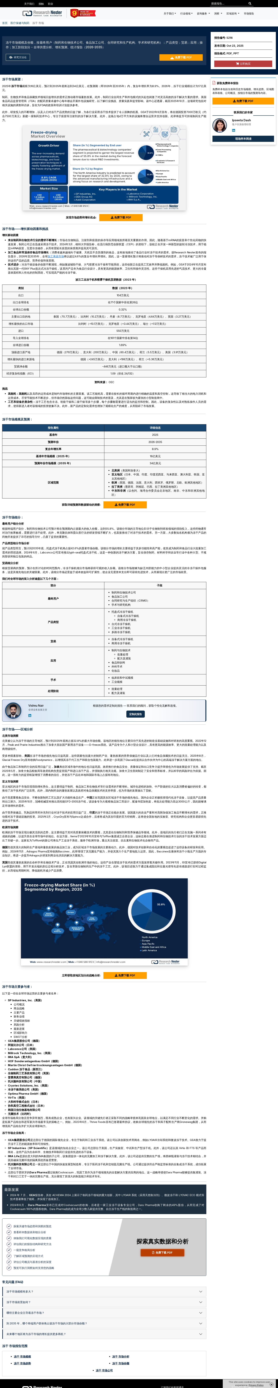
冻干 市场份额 (120, 1363)
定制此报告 (135, 714)
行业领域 (185, 13)
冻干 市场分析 (120, 1356)
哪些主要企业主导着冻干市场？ (25, 1312)
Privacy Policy (256, 1385)
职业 (50, 3)
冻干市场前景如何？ (18, 1302)
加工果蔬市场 (56, 256)
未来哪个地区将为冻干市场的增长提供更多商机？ (36, 1334)
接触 (41, 3)
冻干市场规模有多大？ (20, 1291)
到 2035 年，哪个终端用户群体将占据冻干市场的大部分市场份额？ (46, 1323)
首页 (5, 23)
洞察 (217, 13)
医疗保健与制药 (19, 23)
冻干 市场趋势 (22, 1363)
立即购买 (243, 63)
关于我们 (29, 3)
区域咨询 (232, 13)
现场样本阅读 (243, 138)
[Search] (249, 3)
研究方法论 (18, 57)
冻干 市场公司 (104, 1370)
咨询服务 (202, 13)
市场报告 (249, 13)
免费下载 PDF (181, 58)
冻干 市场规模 (22, 1356)
